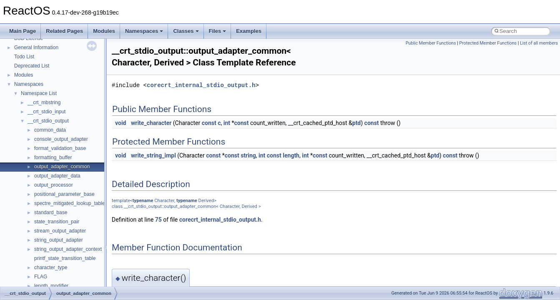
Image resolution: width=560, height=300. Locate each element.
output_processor (53, 185)
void (120, 123)
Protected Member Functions (488, 43)
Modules (104, 31)
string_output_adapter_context (68, 249)
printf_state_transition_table (64, 258)
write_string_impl (153, 155)
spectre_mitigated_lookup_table (69, 203)
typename (143, 200)
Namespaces (144, 31)
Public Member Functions (431, 43)
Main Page (22, 31)
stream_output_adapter (60, 231)
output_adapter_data (57, 176)
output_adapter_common (62, 167)
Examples (248, 31)
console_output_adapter (61, 139)
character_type (50, 267)
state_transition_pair (56, 222)
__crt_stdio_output (48, 121)
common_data (50, 130)
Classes (185, 31)
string (248, 155)
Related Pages (64, 31)
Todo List (24, 57)
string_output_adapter (58, 240)
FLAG (40, 277)
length (291, 155)
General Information (36, 47)
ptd (356, 123)
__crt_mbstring (44, 102)
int (226, 123)
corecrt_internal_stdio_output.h (201, 85)
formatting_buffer (53, 157)
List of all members (539, 43)
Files (217, 31)
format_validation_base (60, 148)
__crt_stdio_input (46, 112)
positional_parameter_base (64, 194)
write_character (151, 123)
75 (158, 219)
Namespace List (39, 93)
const (209, 123)
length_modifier (51, 286)
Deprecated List (31, 66)
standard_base (50, 212)
